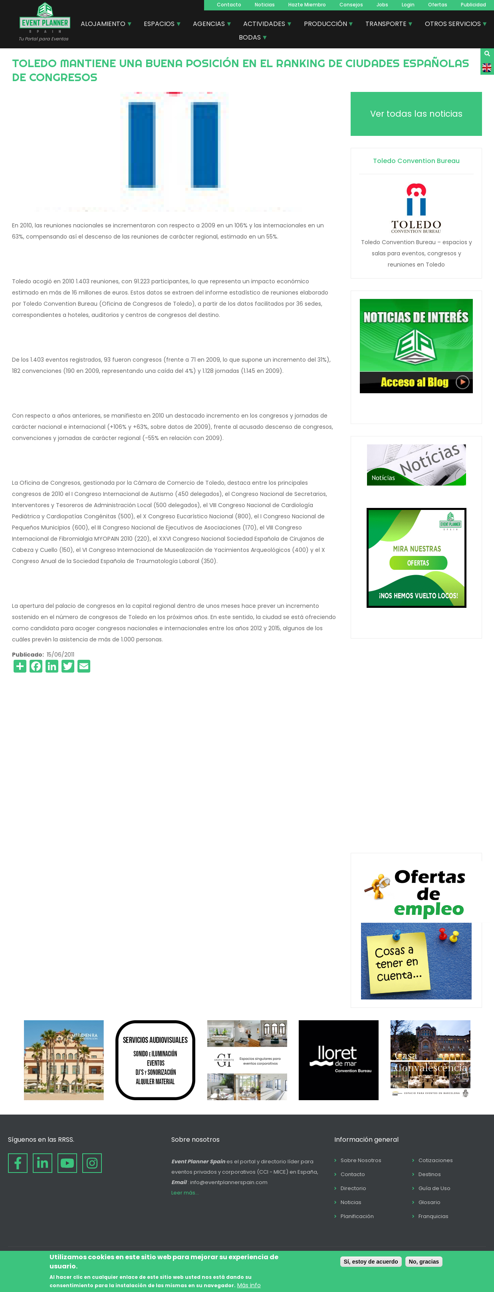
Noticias (265, 4)
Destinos (430, 1174)
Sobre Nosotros (361, 1160)
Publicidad (473, 4)
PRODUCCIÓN (326, 24)
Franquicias (433, 1216)
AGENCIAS (209, 24)
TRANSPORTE (386, 24)
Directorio (353, 1188)
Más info (249, 1285)
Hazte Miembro (307, 4)
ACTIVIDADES (264, 24)
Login (408, 4)
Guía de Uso (434, 1188)
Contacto (229, 4)
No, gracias (424, 1261)
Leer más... (185, 1192)
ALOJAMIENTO (103, 24)
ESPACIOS (159, 24)
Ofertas (437, 4)
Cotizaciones (436, 1160)
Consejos (351, 4)
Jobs (382, 4)
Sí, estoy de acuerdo (371, 1261)
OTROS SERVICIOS (453, 24)
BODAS (250, 38)
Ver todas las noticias (416, 113)
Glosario (429, 1202)
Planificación (357, 1216)
